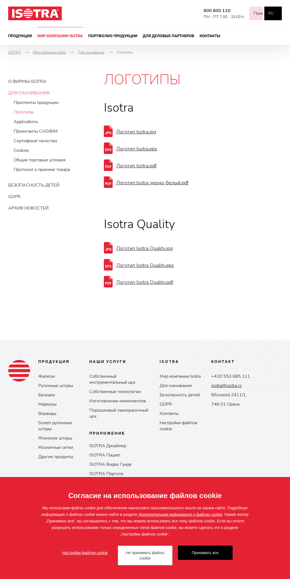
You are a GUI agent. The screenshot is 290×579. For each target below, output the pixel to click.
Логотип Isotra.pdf (136, 165)
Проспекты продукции (36, 103)
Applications (26, 122)
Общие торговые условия (39, 160)
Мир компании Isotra (60, 36)
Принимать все (205, 553)
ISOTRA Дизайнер (107, 446)
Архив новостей (28, 208)
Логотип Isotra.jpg (136, 132)
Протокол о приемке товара (42, 170)
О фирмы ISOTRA (27, 81)
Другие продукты (55, 457)
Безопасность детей (33, 185)
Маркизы (47, 404)
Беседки (46, 395)
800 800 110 (210, 11)
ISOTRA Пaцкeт (105, 455)
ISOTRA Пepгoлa (106, 474)
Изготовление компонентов (117, 401)
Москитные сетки (55, 447)
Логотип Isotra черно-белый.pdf (152, 182)
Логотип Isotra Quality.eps (145, 265)
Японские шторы (55, 438)
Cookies (21, 150)
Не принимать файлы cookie (145, 555)
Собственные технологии (115, 392)
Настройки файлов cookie (178, 426)
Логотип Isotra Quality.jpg (144, 248)
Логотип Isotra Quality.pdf (144, 282)
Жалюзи (46, 376)
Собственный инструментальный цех (112, 379)
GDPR (14, 197)
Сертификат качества (35, 141)
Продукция (20, 36)
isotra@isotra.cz (226, 386)
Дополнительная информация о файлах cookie (180, 514)
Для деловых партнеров (168, 36)
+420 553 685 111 (230, 376)
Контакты (210, 36)
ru (271, 13)
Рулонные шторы (55, 386)
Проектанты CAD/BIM (36, 131)
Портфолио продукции (112, 36)
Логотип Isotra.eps (136, 149)
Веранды (47, 414)
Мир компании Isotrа (180, 376)
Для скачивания (29, 93)
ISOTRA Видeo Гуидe (110, 464)
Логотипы (24, 112)
